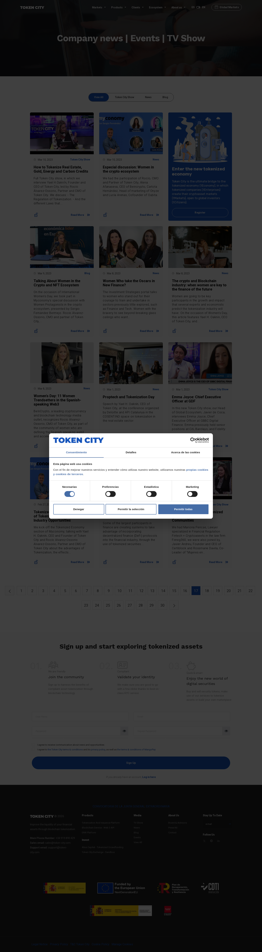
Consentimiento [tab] (76, 452)
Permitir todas (183, 509)
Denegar (78, 509)
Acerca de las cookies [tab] (185, 452)
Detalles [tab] (131, 452)
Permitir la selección (131, 509)
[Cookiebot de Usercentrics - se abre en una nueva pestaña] (193, 440)
